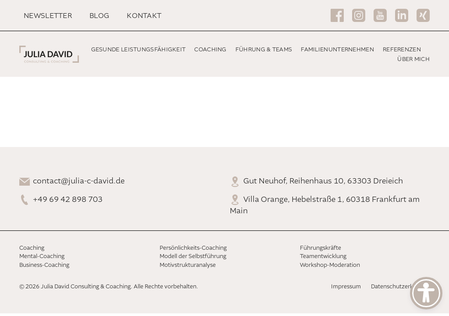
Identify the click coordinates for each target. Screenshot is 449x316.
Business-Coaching (44, 265)
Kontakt (144, 16)
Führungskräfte (320, 248)
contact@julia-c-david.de (79, 181)
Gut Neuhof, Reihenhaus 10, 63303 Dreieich (323, 181)
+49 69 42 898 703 (68, 199)
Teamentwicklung (323, 256)
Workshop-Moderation (330, 265)
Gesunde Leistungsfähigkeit (138, 50)
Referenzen (402, 50)
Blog (99, 16)
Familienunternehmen (337, 50)
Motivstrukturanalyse (188, 265)
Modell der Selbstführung (193, 256)
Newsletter (48, 16)
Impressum (346, 287)
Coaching (210, 50)
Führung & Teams (263, 50)
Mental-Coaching (41, 256)
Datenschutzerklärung (400, 287)
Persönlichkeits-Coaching (193, 248)
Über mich (413, 59)
